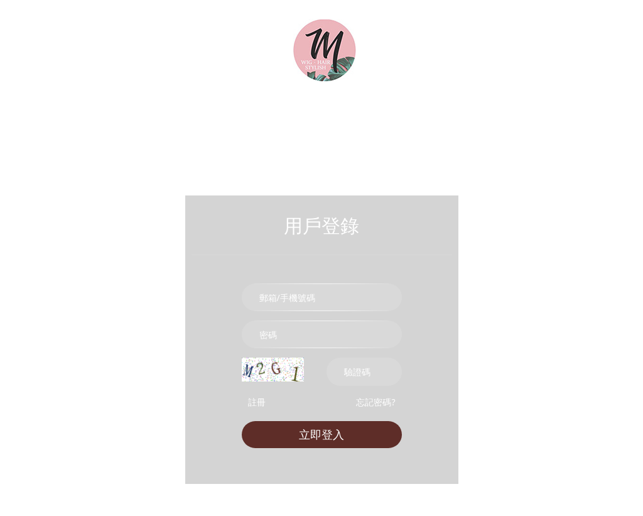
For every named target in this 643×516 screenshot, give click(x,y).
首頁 (20, 117)
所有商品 (76, 117)
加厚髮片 (271, 117)
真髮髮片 (211, 117)
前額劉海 (449, 117)
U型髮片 (390, 117)
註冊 (257, 402)
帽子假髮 (566, 117)
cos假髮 (507, 117)
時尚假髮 (146, 117)
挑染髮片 (331, 117)
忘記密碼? (375, 402)
